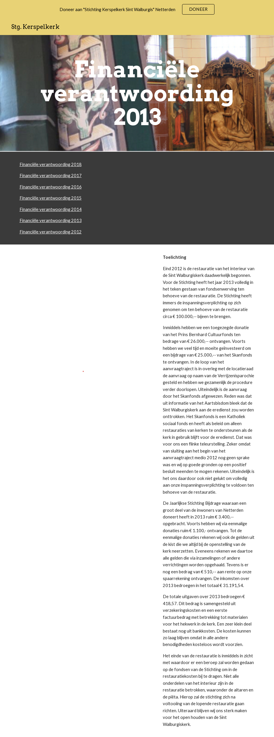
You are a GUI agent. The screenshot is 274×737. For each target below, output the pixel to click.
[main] (137, 93)
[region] (137, 9)
